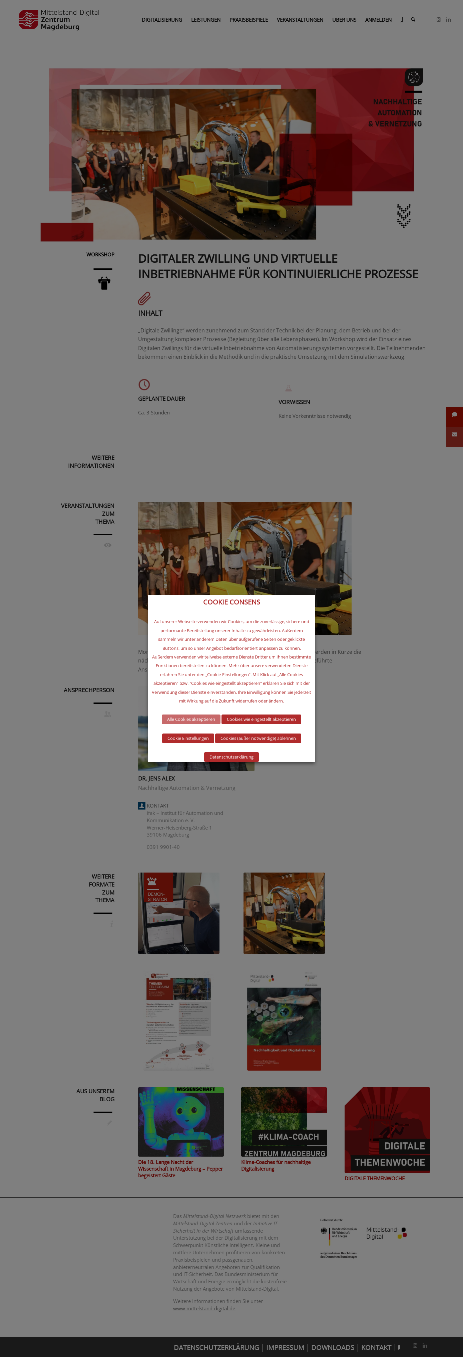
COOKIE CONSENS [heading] (231, 602)
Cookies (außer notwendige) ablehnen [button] (258, 738)
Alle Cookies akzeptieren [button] (191, 719)
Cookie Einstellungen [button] (188, 738)
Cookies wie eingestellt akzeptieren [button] (261, 719)
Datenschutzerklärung (231, 757)
